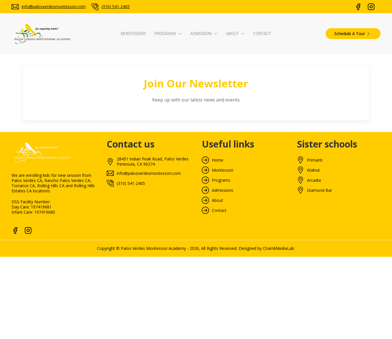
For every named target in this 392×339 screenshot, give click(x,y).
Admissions (222, 190)
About (217, 200)
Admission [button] (203, 33)
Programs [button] (168, 33)
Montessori (133, 33)
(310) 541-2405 (115, 6)
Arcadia (314, 180)
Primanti (315, 160)
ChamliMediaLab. (279, 248)
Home (217, 160)
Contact (262, 33)
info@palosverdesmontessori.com (54, 6)
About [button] (235, 33)
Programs (221, 180)
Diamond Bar (319, 190)
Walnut (313, 170)
